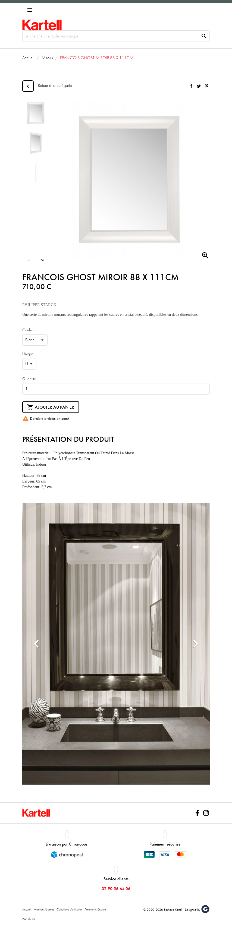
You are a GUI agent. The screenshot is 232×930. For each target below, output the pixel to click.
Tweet (199, 86)
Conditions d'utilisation (69, 909)
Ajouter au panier (50, 407)
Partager (191, 86)
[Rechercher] (116, 36)
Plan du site (29, 919)
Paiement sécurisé (95, 909)
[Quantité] (116, 389)
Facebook (197, 813)
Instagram (206, 813)
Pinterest (206, 86)
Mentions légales (43, 909)
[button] (36, 644)
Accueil (26, 909)
